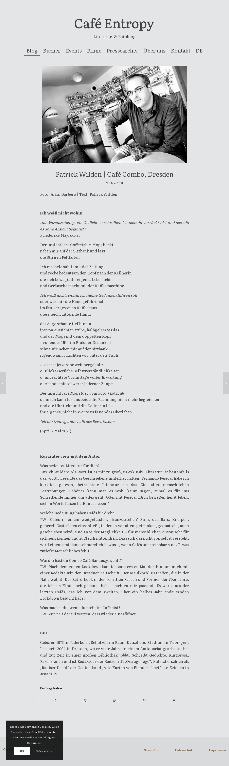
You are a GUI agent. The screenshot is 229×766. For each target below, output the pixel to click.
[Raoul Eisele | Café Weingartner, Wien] (226, 383)
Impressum (217, 750)
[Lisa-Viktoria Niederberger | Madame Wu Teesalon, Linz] (3, 383)
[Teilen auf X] (85, 700)
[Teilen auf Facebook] (55, 700)
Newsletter (152, 750)
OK (22, 751)
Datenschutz (184, 750)
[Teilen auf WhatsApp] (114, 700)
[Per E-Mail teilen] (174, 700)
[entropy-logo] (114, 25)
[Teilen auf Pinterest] (144, 700)
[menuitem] (32, 50)
